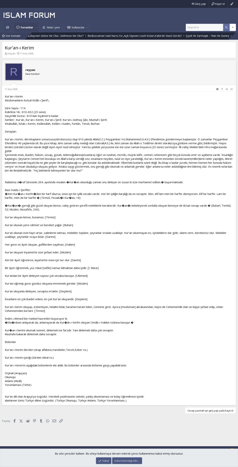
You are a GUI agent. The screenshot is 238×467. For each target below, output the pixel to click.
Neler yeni (53, 27)
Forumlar (27, 27)
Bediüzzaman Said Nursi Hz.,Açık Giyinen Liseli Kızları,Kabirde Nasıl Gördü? (142, 35)
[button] (37, 27)
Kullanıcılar (78, 27)
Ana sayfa (7, 27)
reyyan (11, 53)
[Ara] (204, 27)
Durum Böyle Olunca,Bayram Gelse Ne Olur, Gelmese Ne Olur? (51, 35)
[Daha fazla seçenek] (226, 27)
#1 (231, 89)
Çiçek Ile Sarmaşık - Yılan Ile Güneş (215, 35)
